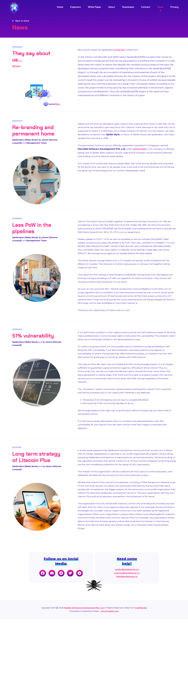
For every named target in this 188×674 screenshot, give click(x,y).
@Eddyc (17, 72)
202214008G (140, 162)
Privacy (174, 7)
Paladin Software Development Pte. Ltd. (84, 663)
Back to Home (22, 21)
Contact (145, 7)
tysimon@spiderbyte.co (127, 628)
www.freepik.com (110, 666)
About (111, 7)
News (160, 7)
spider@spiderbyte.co (127, 624)
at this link (120, 56)
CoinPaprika (141, 663)
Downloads (128, 7)
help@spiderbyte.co (127, 632)
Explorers (75, 7)
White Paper (94, 7)
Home (60, 7)
